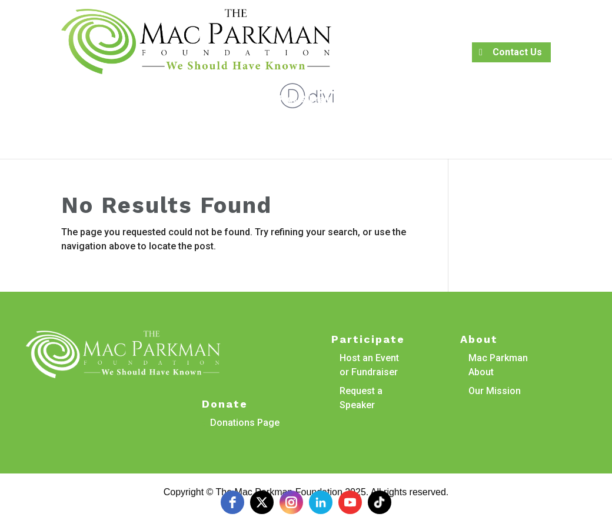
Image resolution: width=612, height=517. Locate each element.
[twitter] (262, 502)
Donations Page (245, 422)
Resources (525, 100)
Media (253, 120)
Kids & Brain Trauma (323, 100)
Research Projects (168, 100)
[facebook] (232, 502)
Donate (356, 120)
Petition (54, 100)
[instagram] (291, 502)
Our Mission (494, 390)
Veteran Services (434, 100)
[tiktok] (379, 502)
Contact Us (517, 52)
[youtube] (350, 502)
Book (99, 100)
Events (297, 120)
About (238, 100)
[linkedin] (320, 502)
